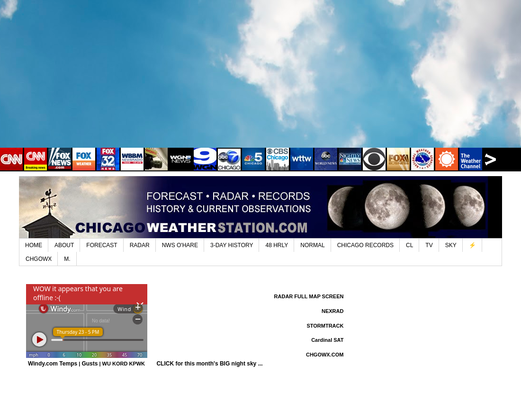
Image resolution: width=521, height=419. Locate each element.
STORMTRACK (324, 326)
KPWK (137, 363)
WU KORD (115, 363)
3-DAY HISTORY (231, 245)
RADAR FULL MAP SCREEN (309, 296)
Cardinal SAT (327, 340)
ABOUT (64, 245)
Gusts (89, 363)
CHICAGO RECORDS (365, 245)
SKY (451, 245)
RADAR (140, 245)
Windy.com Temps (52, 363)
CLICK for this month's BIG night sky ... (209, 363)
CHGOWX (39, 259)
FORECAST (101, 245)
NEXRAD (332, 311)
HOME (33, 245)
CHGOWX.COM (324, 354)
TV (428, 245)
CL (409, 245)
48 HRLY (276, 245)
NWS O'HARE (180, 245)
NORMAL (312, 245)
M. (67, 259)
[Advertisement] (260, 80)
